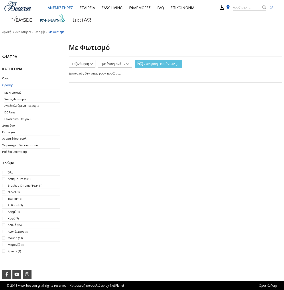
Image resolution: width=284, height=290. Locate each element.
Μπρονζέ (16, 245)
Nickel (14, 192)
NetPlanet (117, 285)
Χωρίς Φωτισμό (15, 99)
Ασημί (14, 212)
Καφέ (13, 218)
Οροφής (7, 85)
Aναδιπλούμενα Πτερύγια (21, 106)
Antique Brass (19, 179)
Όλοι (5, 78)
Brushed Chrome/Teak (25, 185)
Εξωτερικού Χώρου (17, 119)
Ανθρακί (15, 205)
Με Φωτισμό (13, 93)
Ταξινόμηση (82, 64)
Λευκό (15, 225)
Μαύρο (15, 238)
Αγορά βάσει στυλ (14, 139)
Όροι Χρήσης (268, 285)
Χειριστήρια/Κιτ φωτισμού (20, 145)
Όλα (10, 172)
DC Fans (9, 112)
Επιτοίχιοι (9, 132)
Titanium (15, 199)
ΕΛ (271, 7)
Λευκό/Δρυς (18, 232)
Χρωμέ (14, 251)
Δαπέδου (8, 125)
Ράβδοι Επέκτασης (14, 152)
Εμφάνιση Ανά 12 (115, 64)
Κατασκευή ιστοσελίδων (87, 285)
